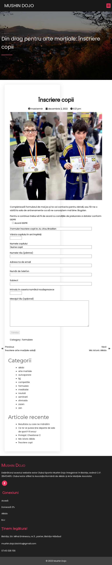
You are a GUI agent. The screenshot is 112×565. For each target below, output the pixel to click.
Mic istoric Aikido (26, 438)
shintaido (23, 400)
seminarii (23, 396)
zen (20, 408)
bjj (19, 378)
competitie (24, 382)
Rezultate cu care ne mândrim (34, 424)
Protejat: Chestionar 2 (29, 435)
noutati (22, 393)
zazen (21, 404)
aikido (21, 367)
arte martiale (25, 371)
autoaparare (24, 374)
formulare (27, 339)
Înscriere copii (25, 442)
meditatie (23, 389)
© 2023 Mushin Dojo (56, 560)
